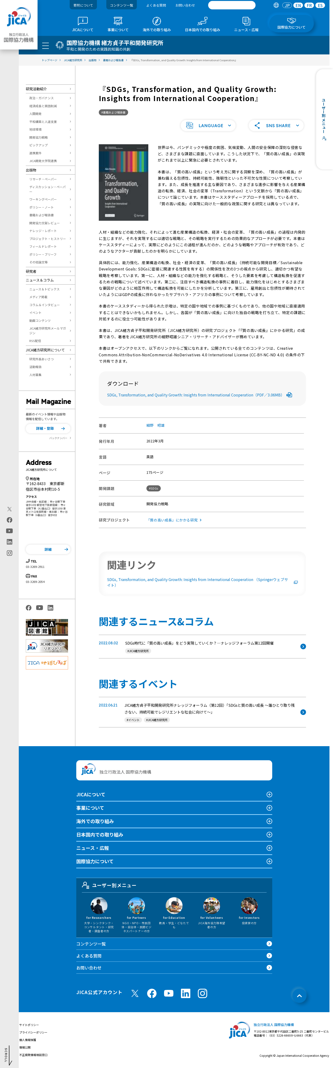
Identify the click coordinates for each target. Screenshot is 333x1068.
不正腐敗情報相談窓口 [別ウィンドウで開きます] (33, 1055)
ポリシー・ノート (41, 207)
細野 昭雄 (155, 425)
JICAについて (90, 794)
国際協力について (95, 861)
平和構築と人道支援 (43, 121)
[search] (232, 5)
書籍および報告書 (41, 215)
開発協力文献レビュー (44, 223)
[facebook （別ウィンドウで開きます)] (152, 993)
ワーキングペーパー (43, 199)
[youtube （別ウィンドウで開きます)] (168, 993)
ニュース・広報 (92, 847)
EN (298, 5)
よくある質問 (156, 5)
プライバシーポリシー (33, 1032)
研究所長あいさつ (41, 359)
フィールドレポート (43, 246)
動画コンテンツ (40, 320)
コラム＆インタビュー (44, 305)
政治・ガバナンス (41, 98)
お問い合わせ (185, 5)
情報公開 (25, 1047)
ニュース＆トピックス (44, 289)
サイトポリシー (29, 1025)
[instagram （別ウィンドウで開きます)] (202, 993)
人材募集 (35, 374)
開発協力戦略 (38, 137)
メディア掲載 (38, 297)
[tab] (276, 5)
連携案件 (35, 153)
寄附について (83, 5)
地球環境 (35, 129)
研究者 (31, 271)
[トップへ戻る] (299, 996)
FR (309, 5)
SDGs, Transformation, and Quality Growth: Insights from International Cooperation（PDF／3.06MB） (199, 395)
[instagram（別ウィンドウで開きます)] (9, 553)
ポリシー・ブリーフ (43, 254)
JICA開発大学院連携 (43, 161)
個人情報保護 (27, 1040)
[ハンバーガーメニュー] (45, 45)
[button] (48, 428)
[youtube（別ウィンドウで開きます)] (9, 530)
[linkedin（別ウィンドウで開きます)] (9, 541)
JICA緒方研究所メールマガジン (47, 330)
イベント (35, 312)
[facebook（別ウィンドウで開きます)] (9, 520)
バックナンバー (58, 438)
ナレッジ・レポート (43, 230)
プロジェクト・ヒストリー (47, 238)
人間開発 (35, 113)
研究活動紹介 (36, 88)
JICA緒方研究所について (45, 349)
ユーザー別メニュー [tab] (109, 885)
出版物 (31, 169)
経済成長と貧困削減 (43, 106)
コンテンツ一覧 (121, 5)
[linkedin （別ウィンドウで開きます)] (185, 993)
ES (320, 5)
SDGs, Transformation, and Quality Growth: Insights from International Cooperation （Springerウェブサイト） (202, 582)
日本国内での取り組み (99, 834)
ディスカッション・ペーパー (47, 189)
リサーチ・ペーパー (43, 179)
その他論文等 (38, 262)
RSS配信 (35, 340)
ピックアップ (38, 145)
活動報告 (35, 367)
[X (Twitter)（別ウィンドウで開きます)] (9, 509)
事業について (90, 807)
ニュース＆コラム (40, 279)
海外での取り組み (95, 821)
